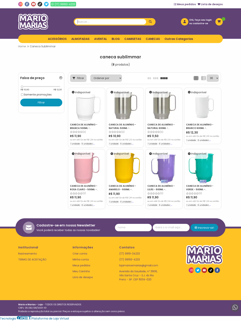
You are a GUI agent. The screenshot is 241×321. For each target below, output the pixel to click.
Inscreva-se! (204, 228)
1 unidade (75, 143)
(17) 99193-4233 (129, 259)
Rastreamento (27, 253)
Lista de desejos (210, 4)
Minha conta (81, 259)
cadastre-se (200, 23)
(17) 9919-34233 (129, 253)
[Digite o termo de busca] (110, 22)
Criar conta (80, 253)
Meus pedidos (185, 4)
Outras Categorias (179, 39)
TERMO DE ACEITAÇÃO (32, 259)
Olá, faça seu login (200, 19)
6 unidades (87, 143)
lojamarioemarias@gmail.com (138, 265)
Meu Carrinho (81, 271)
